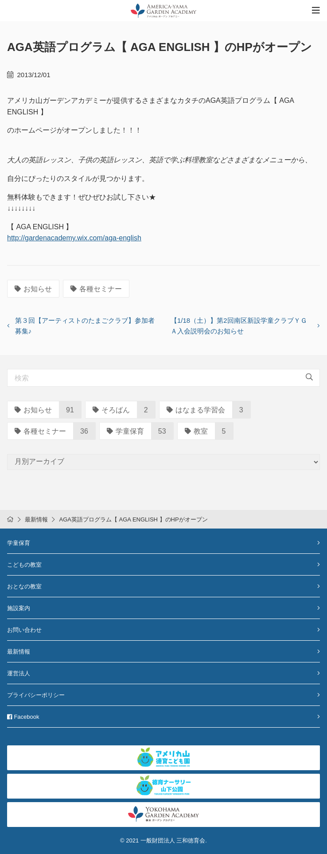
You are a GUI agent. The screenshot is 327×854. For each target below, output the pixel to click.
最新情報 (36, 519)
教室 (196, 431)
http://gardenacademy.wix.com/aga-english (74, 238)
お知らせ (33, 289)
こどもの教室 (24, 564)
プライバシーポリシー (36, 695)
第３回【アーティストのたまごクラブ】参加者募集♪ (85, 326)
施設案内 (18, 608)
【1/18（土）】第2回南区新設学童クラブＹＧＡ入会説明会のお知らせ (239, 326)
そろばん (111, 410)
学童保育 (125, 431)
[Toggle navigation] (316, 10)
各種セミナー (96, 289)
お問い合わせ (24, 630)
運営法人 (18, 673)
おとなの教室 (24, 586)
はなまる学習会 (196, 410)
